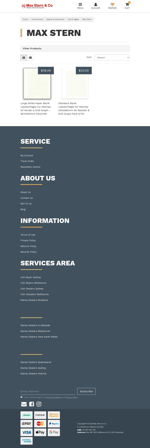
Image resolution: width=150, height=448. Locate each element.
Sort (89, 57)
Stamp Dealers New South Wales (39, 336)
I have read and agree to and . (49, 397)
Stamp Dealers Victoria (33, 373)
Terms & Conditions (53, 397)
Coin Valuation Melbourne (34, 294)
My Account (26, 155)
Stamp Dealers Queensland (35, 362)
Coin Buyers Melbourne (33, 283)
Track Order (27, 161)
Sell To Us (26, 203)
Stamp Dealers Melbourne (35, 331)
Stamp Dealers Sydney (33, 368)
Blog (22, 209)
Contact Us (26, 198)
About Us (25, 192)
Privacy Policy (28, 240)
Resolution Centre (30, 167)
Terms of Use (27, 234)
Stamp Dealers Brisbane (34, 300)
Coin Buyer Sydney (30, 277)
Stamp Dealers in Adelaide (35, 325)
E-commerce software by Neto (90, 427)
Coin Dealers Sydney (31, 288)
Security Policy (28, 251)
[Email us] (24, 403)
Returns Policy (28, 246)
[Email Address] (47, 391)
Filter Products (32, 48)
